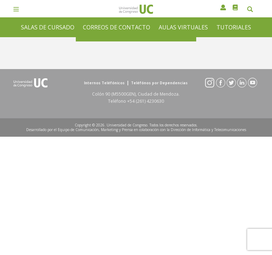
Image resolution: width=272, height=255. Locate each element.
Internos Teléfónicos (104, 83)
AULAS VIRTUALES (183, 27)
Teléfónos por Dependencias (159, 83)
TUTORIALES (233, 27)
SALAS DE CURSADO (47, 27)
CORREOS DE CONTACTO (116, 27)
